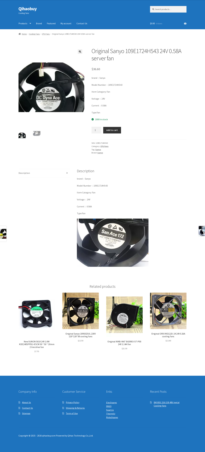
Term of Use (72, 413)
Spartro (110, 410)
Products (23, 23)
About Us (26, 402)
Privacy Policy (72, 402)
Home (24, 34)
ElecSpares (111, 402)
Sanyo (98, 149)
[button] (80, 51)
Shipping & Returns (75, 408)
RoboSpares (112, 417)
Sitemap (26, 413)
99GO (108, 406)
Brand (39, 23)
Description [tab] (24, 173)
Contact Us (81, 23)
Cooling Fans (34, 34)
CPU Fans (46, 34)
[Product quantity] (96, 130)
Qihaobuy (28, 9)
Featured (51, 23)
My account (66, 23)
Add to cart (112, 130)
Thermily (110, 413)
